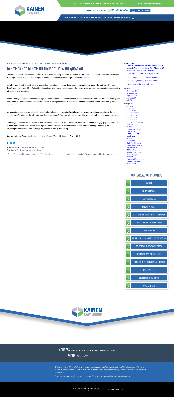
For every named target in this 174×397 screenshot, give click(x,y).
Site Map (110, 389)
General (31, 63)
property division (74, 88)
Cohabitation (132, 120)
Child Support (132, 115)
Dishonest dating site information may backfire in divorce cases (91, 154)
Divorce (129, 127)
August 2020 (131, 98)
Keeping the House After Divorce (40, 136)
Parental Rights (133, 154)
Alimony (130, 106)
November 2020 (132, 91)
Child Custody (132, 110)
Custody (130, 124)
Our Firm (72, 18)
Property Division (133, 161)
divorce (13, 150)
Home (66, 18)
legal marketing (85, 390)
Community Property (135, 122)
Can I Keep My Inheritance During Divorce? (142, 80)
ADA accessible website (153, 3)
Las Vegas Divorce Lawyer (15, 63)
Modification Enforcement (137, 152)
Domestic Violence (134, 129)
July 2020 (130, 100)
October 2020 (132, 93)
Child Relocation (133, 113)
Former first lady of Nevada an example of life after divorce (31, 154)
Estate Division (132, 131)
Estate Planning (133, 134)
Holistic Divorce (113, 18)
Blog (25, 63)
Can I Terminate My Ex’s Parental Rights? (142, 77)
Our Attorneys (82, 18)
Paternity (130, 157)
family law (20, 150)
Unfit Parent (131, 164)
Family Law (93, 18)
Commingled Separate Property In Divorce (143, 74)
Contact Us (125, 18)
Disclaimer (120, 389)
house (27, 150)
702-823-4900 (119, 10)
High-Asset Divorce (134, 143)
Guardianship (131, 140)
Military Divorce (132, 150)
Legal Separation (133, 147)
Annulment (131, 108)
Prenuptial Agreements (135, 159)
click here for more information (113, 3)
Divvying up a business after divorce (140, 84)
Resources (102, 18)
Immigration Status (134, 145)
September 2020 (133, 95)
